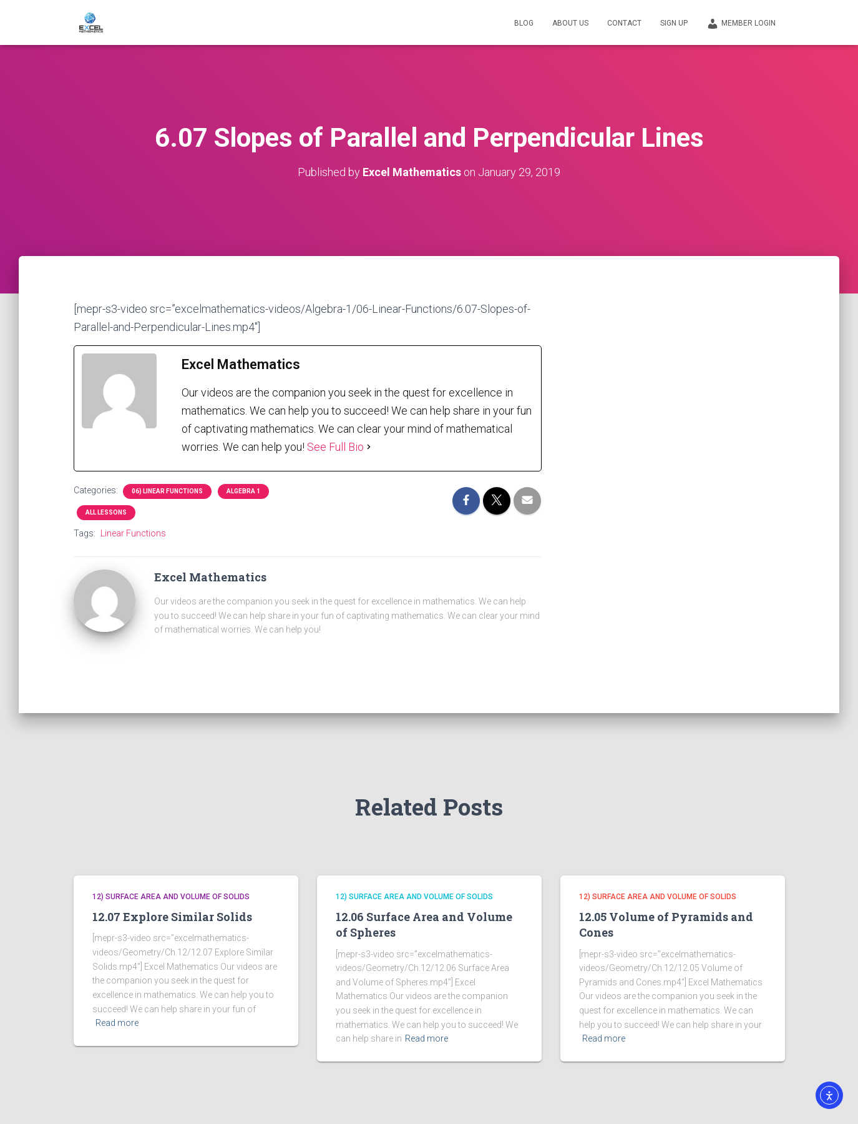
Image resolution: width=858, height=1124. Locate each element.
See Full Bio (335, 446)
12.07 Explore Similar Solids (172, 916)
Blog (524, 23)
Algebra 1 (243, 491)
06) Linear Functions (167, 491)
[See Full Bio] (369, 447)
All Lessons (106, 512)
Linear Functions (133, 533)
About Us (570, 23)
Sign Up (674, 23)
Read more (117, 1023)
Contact (624, 23)
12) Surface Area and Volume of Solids (171, 896)
